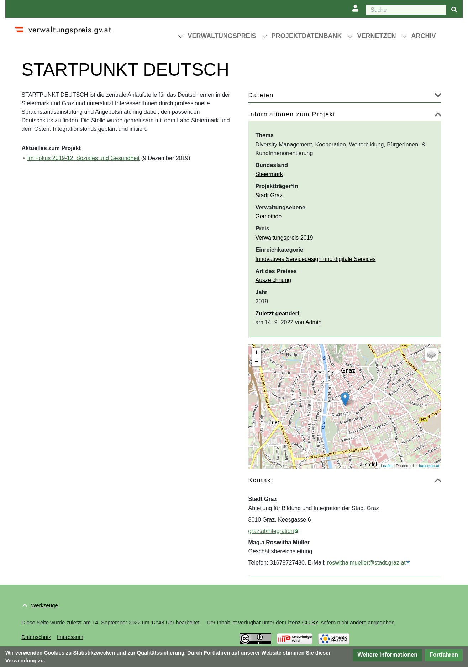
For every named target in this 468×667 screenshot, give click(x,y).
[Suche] (406, 10)
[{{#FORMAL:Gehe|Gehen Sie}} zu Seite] (454, 10)
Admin (313, 322)
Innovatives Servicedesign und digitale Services (316, 259)
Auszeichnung (273, 280)
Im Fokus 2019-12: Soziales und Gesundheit (83, 158)
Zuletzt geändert (278, 313)
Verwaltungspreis (222, 35)
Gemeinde (269, 216)
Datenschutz (36, 637)
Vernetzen (376, 35)
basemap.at (429, 466)
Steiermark (269, 174)
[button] (438, 96)
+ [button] (257, 352)
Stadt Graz (269, 195)
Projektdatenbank (307, 35)
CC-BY (310, 622)
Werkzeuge (44, 605)
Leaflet (387, 466)
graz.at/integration (271, 531)
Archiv (423, 35)
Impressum (70, 637)
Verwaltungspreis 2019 (284, 238)
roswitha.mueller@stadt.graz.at (366, 563)
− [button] (257, 361)
